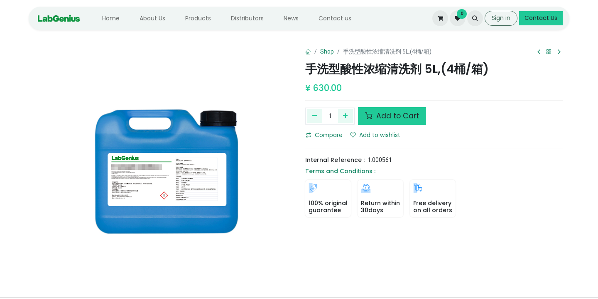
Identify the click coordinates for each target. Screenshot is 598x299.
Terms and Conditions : (340, 171)
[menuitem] (111, 18)
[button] (475, 18)
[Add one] (345, 116)
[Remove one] (314, 116)
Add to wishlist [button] (375, 135)
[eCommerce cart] (440, 18)
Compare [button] (324, 135)
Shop (327, 51)
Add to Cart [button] (392, 116)
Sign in (501, 18)
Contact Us (540, 18)
